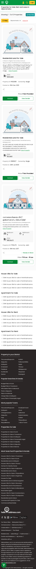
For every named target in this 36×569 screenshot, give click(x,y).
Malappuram (23, 369)
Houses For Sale (6, 478)
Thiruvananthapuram (7, 359)
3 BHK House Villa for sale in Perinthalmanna (18, 278)
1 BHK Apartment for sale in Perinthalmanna (17, 300)
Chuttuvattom (5, 528)
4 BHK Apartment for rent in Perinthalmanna (17, 345)
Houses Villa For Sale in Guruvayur (11, 483)
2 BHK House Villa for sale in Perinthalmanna (18, 284)
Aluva (20, 410)
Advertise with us (6, 539)
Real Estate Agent (6, 490)
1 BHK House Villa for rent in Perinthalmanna (17, 319)
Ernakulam (4, 367)
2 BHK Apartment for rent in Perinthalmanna (17, 342)
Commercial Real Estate (8, 503)
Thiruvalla (4, 420)
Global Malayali (6, 530)
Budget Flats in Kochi (7, 383)
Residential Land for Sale (13, 58)
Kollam (21, 359)
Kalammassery (23, 415)
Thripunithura (23, 420)
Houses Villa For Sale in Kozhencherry (12, 493)
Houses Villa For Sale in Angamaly (11, 476)
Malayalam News (17, 522)
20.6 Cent (10, 77)
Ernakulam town (24, 408)
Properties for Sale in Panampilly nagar (13, 439)
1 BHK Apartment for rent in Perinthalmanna (17, 339)
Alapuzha (4, 362)
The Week (16, 530)
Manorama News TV (18, 525)
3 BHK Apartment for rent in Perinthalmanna (17, 335)
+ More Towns (23, 422)
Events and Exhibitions (8, 536)
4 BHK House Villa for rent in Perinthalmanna (17, 326)
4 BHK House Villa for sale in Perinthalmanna (18, 288)
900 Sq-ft (10, 240)
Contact (10, 98)
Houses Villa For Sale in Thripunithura (12, 473)
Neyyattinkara (5, 422)
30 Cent (9, 156)
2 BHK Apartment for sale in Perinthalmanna (18, 304)
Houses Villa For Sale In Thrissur (10, 463)
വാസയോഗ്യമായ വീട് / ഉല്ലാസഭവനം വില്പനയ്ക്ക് (14, 218)
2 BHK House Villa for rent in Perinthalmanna (17, 323)
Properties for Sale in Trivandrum (11, 434)
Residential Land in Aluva (8, 471)
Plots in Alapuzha (6, 391)
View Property (13, 71)
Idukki (20, 364)
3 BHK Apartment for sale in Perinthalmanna (18, 297)
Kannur (3, 374)
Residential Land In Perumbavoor (11, 486)
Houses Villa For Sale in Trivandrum (12, 456)
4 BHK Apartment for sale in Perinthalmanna (18, 307)
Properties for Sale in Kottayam (10, 437)
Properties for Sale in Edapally (10, 442)
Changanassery (6, 413)
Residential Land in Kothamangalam (12, 481)
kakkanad (22, 413)
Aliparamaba (14, 20)
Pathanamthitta (23, 362)
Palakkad (4, 369)
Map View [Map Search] (30, 15)
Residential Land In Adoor (9, 498)
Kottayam (4, 364)
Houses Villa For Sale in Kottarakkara (12, 488)
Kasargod (22, 374)
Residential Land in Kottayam (10, 461)
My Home (20, 536)
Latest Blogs (14, 534)
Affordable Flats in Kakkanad (10, 388)
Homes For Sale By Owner (9, 466)
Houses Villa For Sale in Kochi (10, 458)
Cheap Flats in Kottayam (8, 396)
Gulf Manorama (17, 528)
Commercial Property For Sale (10, 500)
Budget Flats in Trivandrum (9, 386)
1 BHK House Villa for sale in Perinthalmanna (17, 281)
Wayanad (22, 372)
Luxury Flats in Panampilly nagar (11, 398)
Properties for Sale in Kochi (9, 432)
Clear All (25, 21)
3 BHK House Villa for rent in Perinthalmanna (17, 316)
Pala (2, 418)
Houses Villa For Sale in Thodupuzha (12, 495)
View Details (26, 98)
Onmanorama (5, 525)
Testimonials (24, 534)
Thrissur (21, 367)
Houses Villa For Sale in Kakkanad (11, 468)
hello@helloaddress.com (8, 562)
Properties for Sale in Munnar (10, 447)
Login (32, 2)
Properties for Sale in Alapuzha (10, 444)
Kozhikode (4, 372)
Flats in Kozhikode (6, 393)
